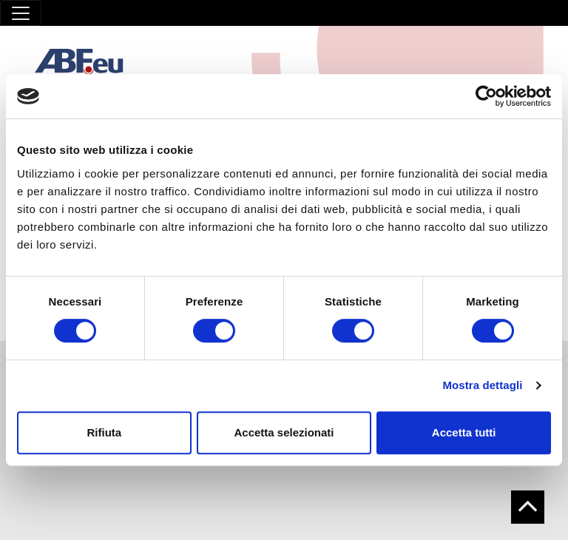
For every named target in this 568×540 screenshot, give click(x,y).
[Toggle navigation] (20, 13)
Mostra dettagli (482, 385)
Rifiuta (104, 432)
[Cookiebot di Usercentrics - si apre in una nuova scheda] (486, 96)
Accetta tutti (464, 432)
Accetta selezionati (284, 432)
